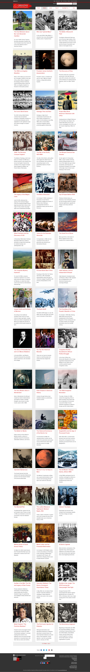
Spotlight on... (65, 8)
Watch (44, 8)
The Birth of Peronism (43, 194)
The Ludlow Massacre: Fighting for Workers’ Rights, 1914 (43, 509)
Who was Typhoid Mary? (44, 32)
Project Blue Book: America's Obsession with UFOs (66, 113)
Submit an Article (74, 662)
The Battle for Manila (20, 431)
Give (74, 8)
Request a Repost (74, 663)
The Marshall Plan (19, 507)
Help (54, 1)
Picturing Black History (73, 667)
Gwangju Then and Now (44, 111)
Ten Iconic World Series (21, 111)
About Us (75, 660)
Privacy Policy (74, 659)
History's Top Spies (64, 507)
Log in (76, 669)
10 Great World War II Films (45, 270)
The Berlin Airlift (41, 309)
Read (38, 8)
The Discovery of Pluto (66, 71)
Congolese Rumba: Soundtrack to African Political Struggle (65, 352)
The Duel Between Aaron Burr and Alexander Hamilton (21, 34)
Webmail (69, 1)
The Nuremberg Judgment (67, 624)
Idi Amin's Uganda (64, 544)
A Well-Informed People (73, 666)
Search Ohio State (74, 1)
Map (61, 1)
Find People (65, 1)
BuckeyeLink (58, 1)
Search (54, 3)
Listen (50, 8)
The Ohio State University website (15, 1)
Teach (56, 8)
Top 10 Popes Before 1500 (67, 194)
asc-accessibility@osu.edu (62, 670)
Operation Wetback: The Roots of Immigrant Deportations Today (44, 585)
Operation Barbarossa (20, 470)
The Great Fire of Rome (66, 233)
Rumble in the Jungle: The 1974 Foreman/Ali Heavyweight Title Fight (67, 585)
